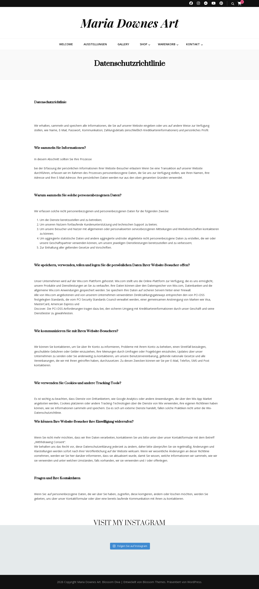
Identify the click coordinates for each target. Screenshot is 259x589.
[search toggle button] (232, 3)
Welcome (66, 44)
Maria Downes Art (130, 23)
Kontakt (193, 44)
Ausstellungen (95, 44)
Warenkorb (166, 44)
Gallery (123, 44)
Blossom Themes (153, 582)
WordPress (194, 582)
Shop (143, 44)
